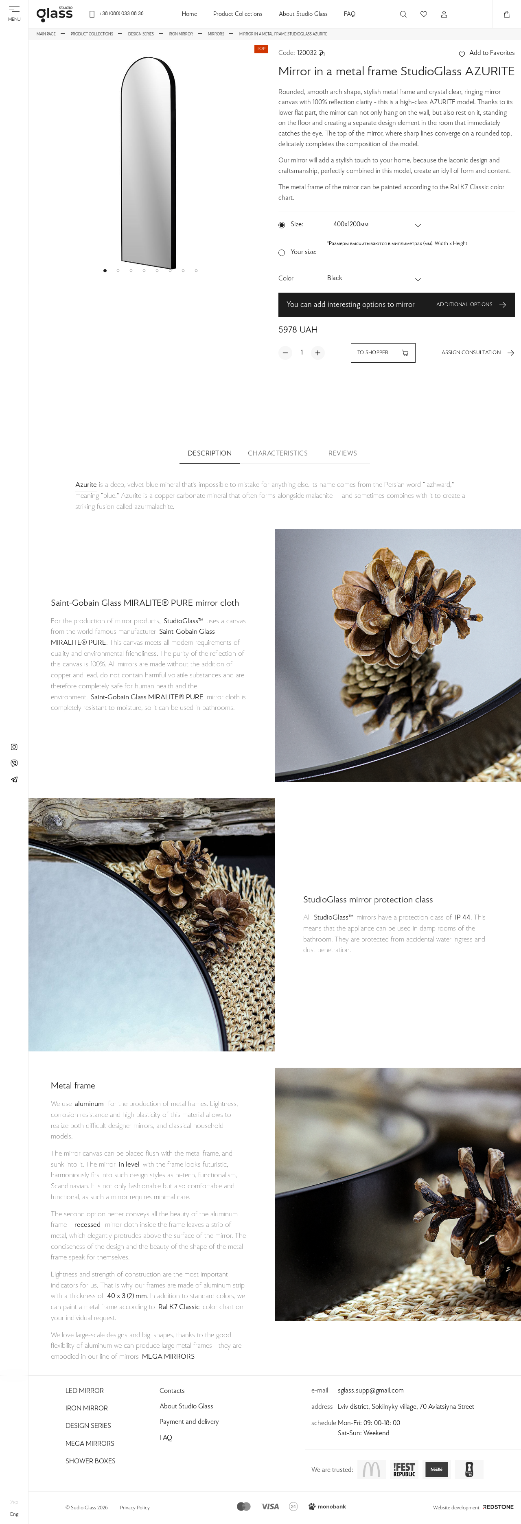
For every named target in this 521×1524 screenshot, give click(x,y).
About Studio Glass (303, 14)
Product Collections (238, 14)
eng (14, 1514)
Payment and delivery (189, 1422)
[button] (105, 270)
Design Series (88, 1426)
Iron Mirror (87, 1408)
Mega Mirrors (90, 1444)
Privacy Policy (135, 1508)
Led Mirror (85, 1391)
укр (14, 1502)
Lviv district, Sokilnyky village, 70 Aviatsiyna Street (406, 1407)
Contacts (172, 1391)
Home (189, 14)
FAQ (349, 14)
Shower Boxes (91, 1461)
